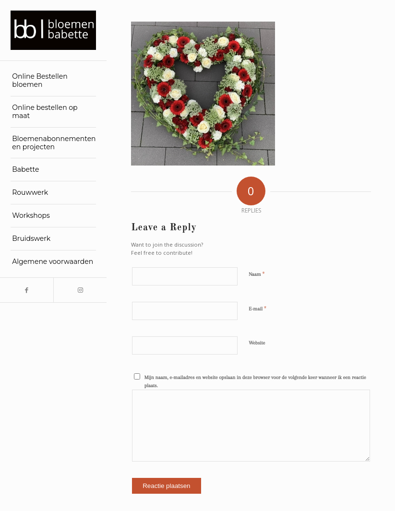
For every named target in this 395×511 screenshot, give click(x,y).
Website (257, 343)
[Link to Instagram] (80, 290)
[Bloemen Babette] (53, 30)
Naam (257, 274)
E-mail (257, 308)
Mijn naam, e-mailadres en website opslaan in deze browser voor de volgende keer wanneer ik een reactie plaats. (255, 381)
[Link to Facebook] (26, 290)
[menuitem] (53, 80)
